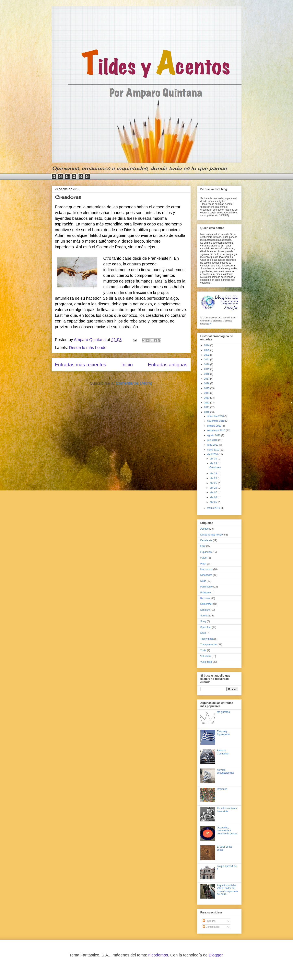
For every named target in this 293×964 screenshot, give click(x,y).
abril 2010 (212, 454)
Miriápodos (206, 575)
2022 (207, 354)
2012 (207, 402)
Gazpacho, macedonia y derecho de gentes (227, 830)
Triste (203, 650)
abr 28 (214, 473)
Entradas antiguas (167, 364)
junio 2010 (213, 444)
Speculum (205, 627)
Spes (203, 633)
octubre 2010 (214, 425)
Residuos (222, 789)
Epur (203, 546)
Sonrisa (204, 615)
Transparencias (208, 644)
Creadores (68, 197)
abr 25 (214, 483)
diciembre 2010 (215, 416)
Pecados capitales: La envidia (227, 810)
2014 (207, 393)
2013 (207, 397)
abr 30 (214, 458)
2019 (207, 369)
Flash (203, 563)
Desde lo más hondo (87, 347)
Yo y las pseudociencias (225, 771)
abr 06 (214, 497)
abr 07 (214, 492)
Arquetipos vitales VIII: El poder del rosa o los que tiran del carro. (227, 890)
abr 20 (214, 487)
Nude (203, 581)
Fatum (203, 557)
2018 (207, 374)
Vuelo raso (206, 661)
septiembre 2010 (216, 430)
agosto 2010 (214, 435)
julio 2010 (212, 440)
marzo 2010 (214, 508)
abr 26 (214, 478)
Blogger (216, 955)
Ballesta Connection (223, 752)
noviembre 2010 (216, 421)
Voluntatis (205, 656)
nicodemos (158, 955)
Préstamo (205, 592)
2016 (207, 383)
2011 (207, 407)
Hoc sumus (206, 569)
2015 (207, 388)
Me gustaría (223, 712)
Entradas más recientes (80, 364)
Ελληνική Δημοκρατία (223, 733)
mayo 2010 (213, 449)
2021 (207, 359)
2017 (207, 378)
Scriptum (205, 609)
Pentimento (206, 586)
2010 (207, 412)
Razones (205, 598)
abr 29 (214, 463)
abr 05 (214, 502)
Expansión (206, 552)
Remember (206, 604)
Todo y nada (207, 638)
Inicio (127, 364)
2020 (207, 364)
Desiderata (206, 540)
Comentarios (211, 926)
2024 (207, 345)
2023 (207, 350)
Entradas (209, 921)
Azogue (204, 528)
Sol (209, 323)
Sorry (203, 621)
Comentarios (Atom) (134, 383)
